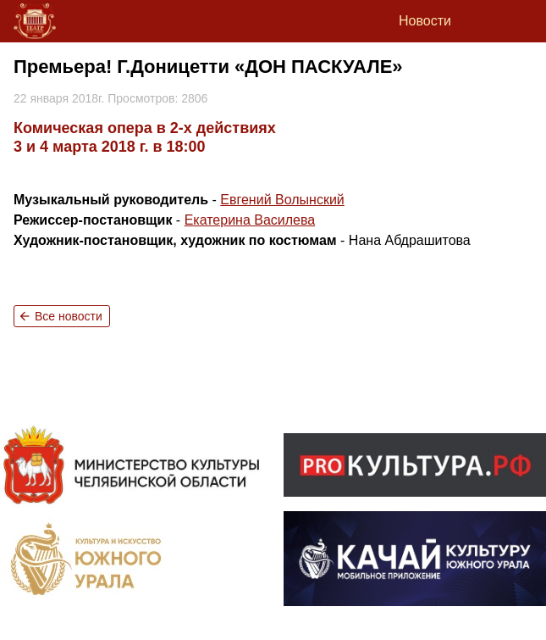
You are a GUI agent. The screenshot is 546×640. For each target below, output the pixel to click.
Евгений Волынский (282, 199)
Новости (425, 21)
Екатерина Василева (250, 220)
